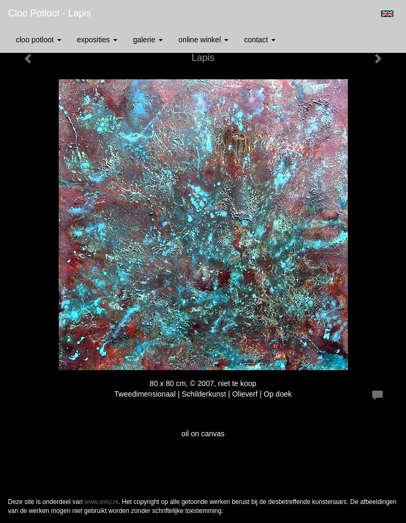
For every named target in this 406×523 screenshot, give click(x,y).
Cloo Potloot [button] (38, 39)
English (387, 14)
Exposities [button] (97, 39)
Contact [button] (259, 39)
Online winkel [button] (203, 39)
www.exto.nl (101, 502)
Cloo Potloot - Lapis (49, 13)
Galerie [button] (148, 39)
